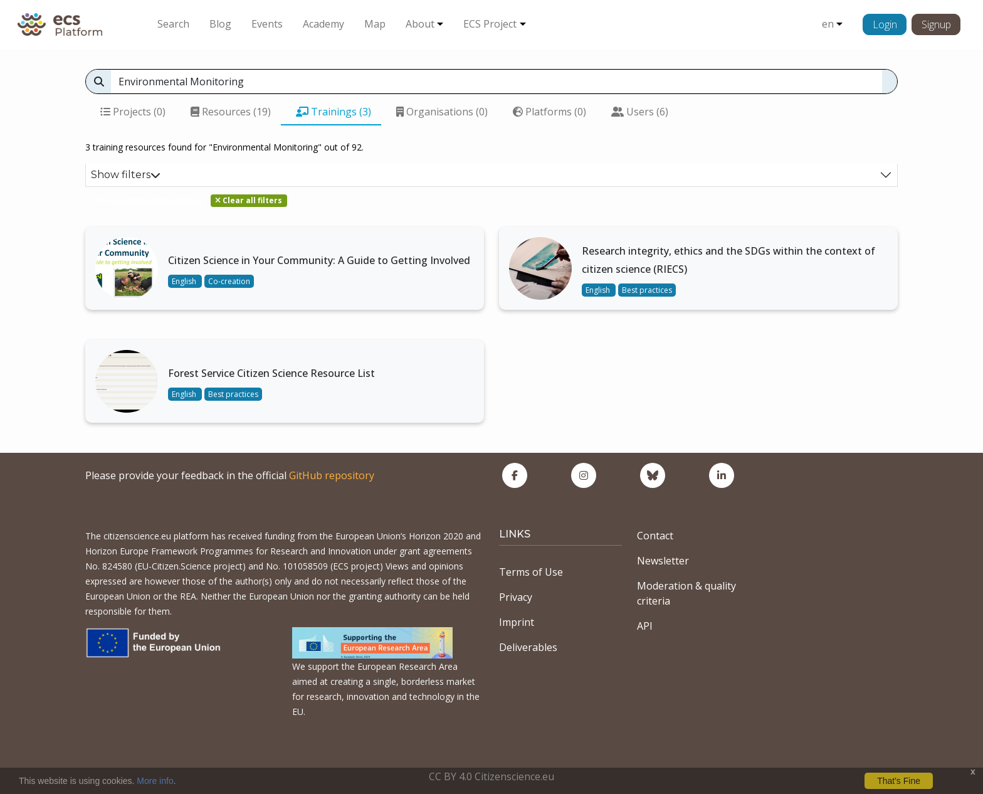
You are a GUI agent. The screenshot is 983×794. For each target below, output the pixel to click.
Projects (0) (133, 112)
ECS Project (490, 24)
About (420, 24)
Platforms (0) (549, 112)
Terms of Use (531, 572)
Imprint (516, 622)
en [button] (828, 24)
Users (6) (639, 112)
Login (885, 24)
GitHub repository (331, 475)
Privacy (515, 597)
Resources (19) (231, 112)
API (645, 626)
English (185, 281)
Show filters (125, 175)
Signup (936, 24)
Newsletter (663, 561)
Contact (655, 536)
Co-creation (229, 281)
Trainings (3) (333, 112)
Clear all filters (248, 200)
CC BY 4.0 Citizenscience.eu (491, 776)
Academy (323, 24)
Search (173, 24)
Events (267, 24)
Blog (220, 24)
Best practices (647, 290)
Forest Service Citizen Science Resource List (271, 373)
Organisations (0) (442, 112)
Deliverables (528, 647)
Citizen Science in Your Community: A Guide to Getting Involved (319, 260)
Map (375, 24)
